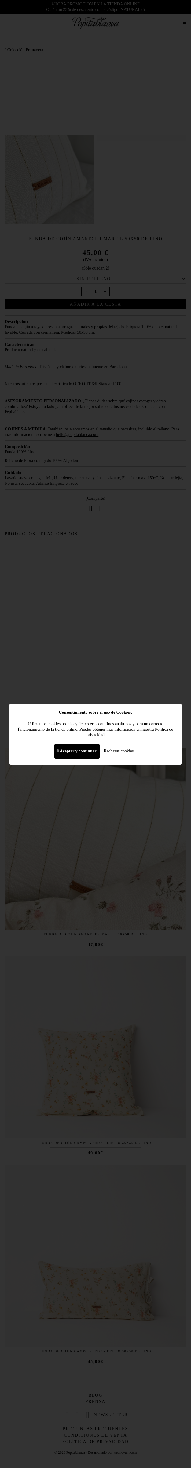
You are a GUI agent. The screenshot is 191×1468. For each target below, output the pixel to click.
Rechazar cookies (119, 751)
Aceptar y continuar (77, 751)
